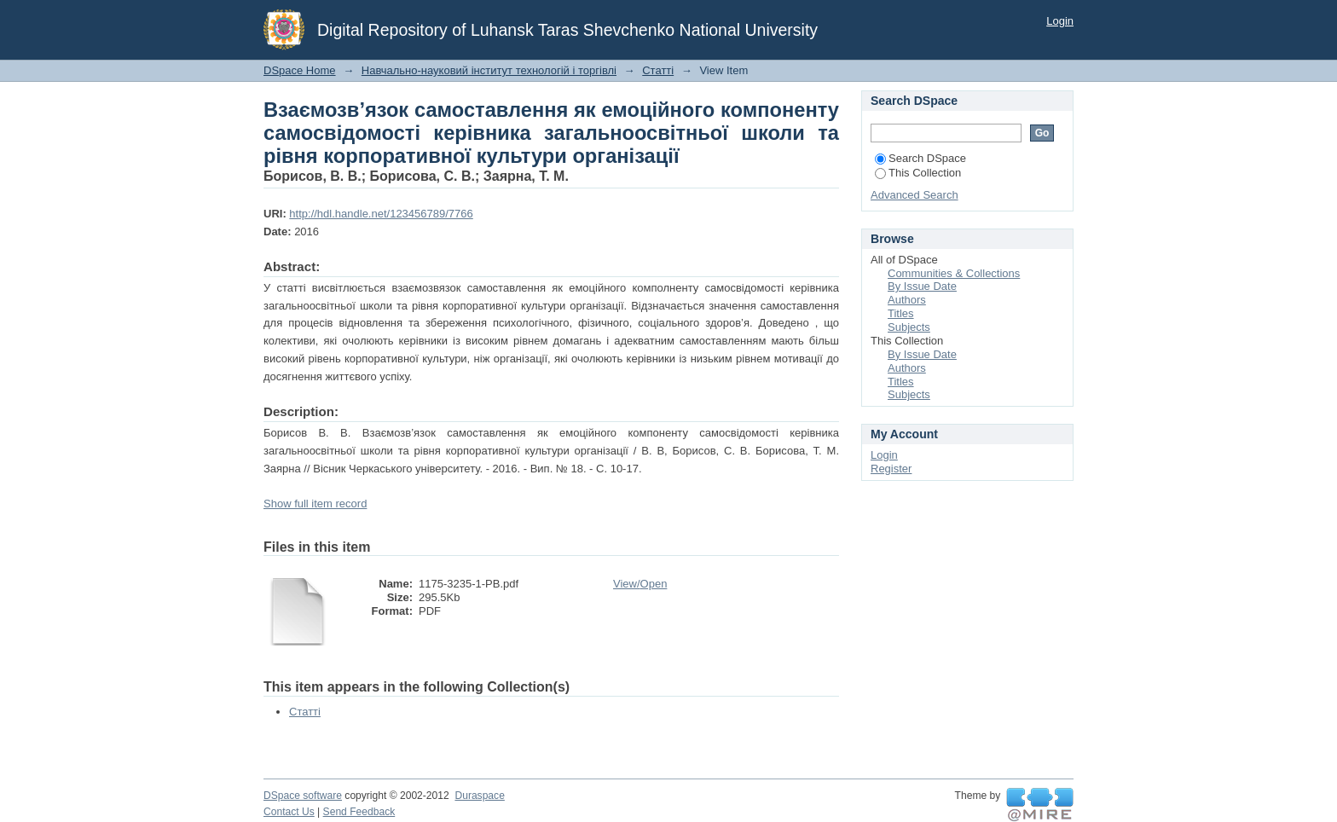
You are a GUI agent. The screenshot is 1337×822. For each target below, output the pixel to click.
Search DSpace (920, 158)
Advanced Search (914, 194)
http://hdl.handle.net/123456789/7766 (380, 213)
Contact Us (289, 812)
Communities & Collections (954, 273)
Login (1060, 20)
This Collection (918, 172)
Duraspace (479, 796)
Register (891, 468)
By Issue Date (922, 286)
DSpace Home (299, 70)
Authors (907, 299)
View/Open (640, 583)
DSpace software (302, 796)
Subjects (909, 327)
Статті (658, 70)
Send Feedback (359, 812)
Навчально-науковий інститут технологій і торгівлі (489, 70)
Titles (901, 313)
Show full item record (315, 503)
